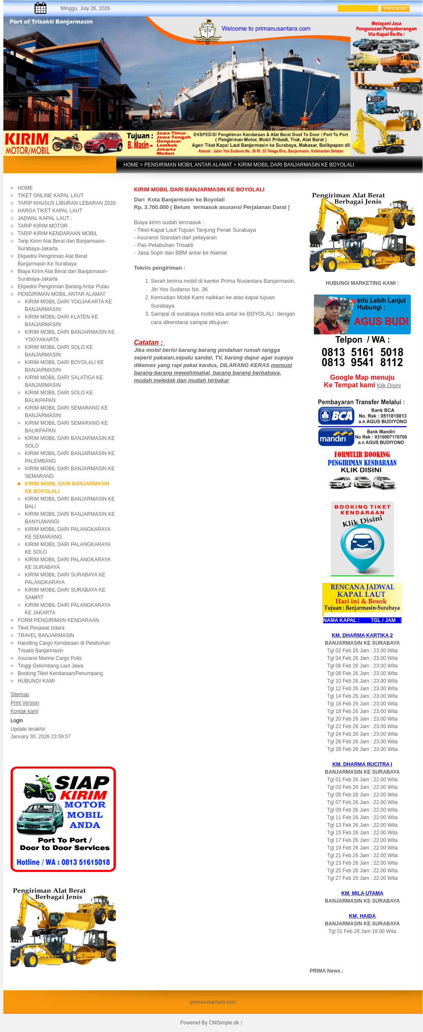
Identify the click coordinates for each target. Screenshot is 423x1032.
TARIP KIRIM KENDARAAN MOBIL (58, 233)
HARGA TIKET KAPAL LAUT (50, 211)
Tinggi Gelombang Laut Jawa (51, 666)
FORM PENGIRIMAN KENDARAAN (58, 620)
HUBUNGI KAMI (36, 681)
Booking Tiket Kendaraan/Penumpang (66, 673)
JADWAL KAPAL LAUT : (45, 218)
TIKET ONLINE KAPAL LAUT (51, 195)
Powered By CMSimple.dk (209, 1023)
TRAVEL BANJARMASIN (46, 635)
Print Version (25, 703)
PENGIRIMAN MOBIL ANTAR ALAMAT (188, 165)
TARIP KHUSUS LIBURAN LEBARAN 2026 (66, 203)
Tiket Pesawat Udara (41, 628)
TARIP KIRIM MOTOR (43, 226)
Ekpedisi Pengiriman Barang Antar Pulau (63, 286)
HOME (131, 165)
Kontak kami (24, 711)
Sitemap (20, 694)
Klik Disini (389, 385)
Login (17, 721)
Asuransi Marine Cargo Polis (50, 658)
